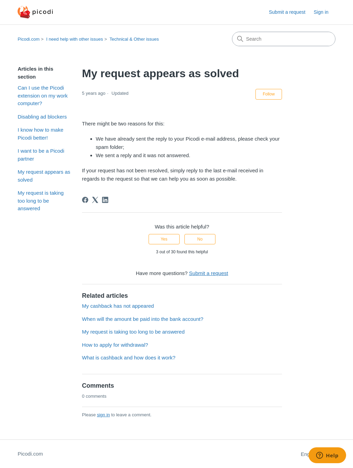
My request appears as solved (44, 176)
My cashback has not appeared (118, 306)
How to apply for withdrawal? (115, 345)
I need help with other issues (74, 39)
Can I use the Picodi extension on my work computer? (43, 95)
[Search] (283, 39)
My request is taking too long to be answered (40, 200)
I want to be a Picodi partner (41, 155)
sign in (103, 414)
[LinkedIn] (105, 200)
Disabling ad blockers (42, 117)
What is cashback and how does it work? (128, 357)
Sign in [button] (321, 12)
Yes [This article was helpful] (164, 239)
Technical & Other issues (134, 39)
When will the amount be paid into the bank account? (142, 319)
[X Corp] (95, 200)
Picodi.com (29, 39)
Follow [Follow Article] (269, 94)
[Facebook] (85, 200)
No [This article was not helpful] (199, 239)
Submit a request (287, 12)
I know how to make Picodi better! (40, 134)
